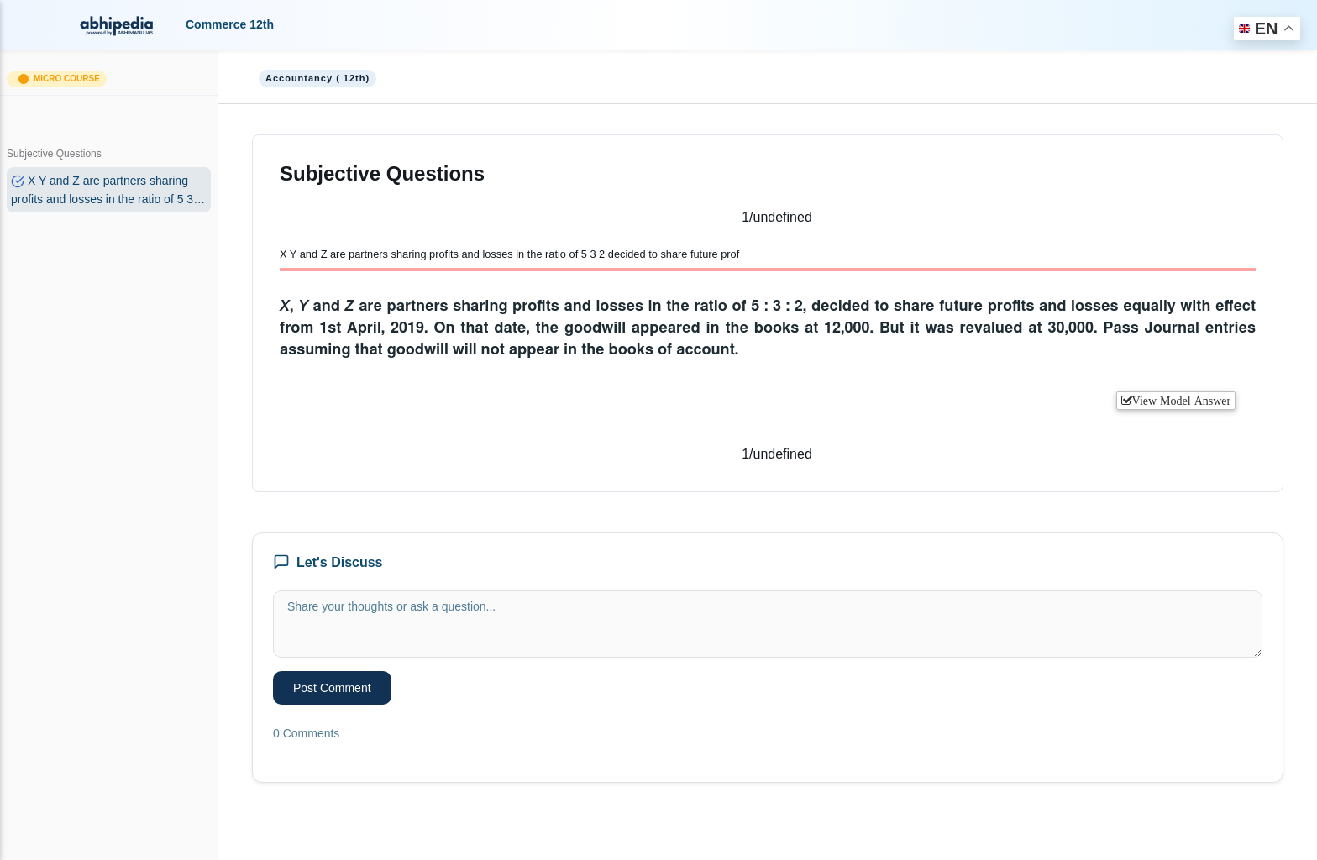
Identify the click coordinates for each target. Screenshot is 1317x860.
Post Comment (332, 688)
